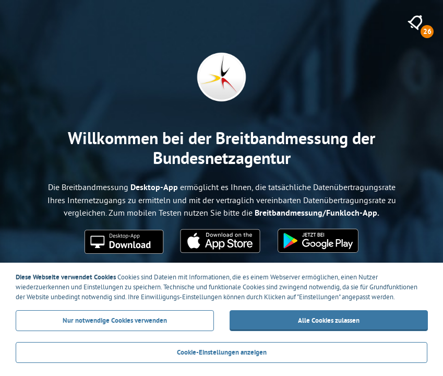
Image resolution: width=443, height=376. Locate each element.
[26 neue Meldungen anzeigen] (415, 23)
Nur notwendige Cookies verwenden (115, 320)
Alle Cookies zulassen (328, 320)
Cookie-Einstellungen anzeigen (222, 352)
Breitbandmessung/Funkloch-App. (317, 212)
